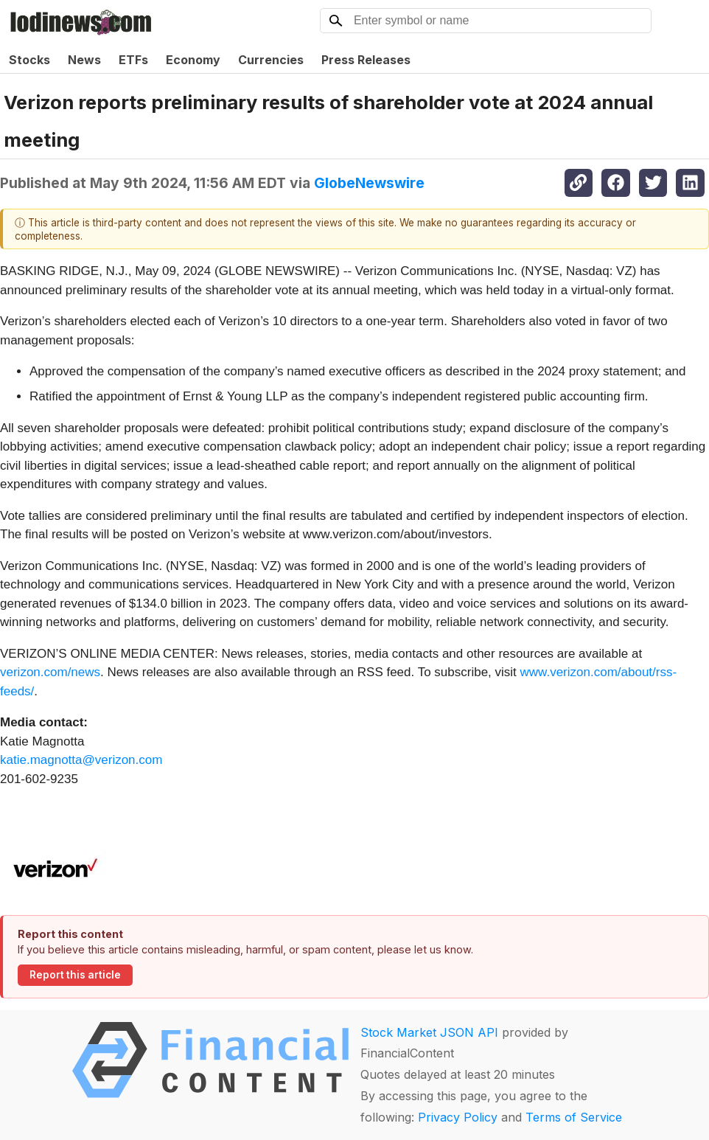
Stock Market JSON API (429, 1032)
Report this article (75, 975)
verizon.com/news (50, 672)
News (84, 59)
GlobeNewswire (369, 183)
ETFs (133, 59)
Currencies (271, 59)
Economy (193, 59)
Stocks (29, 59)
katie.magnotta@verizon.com (81, 760)
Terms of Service (573, 1117)
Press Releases (366, 59)
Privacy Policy (457, 1117)
